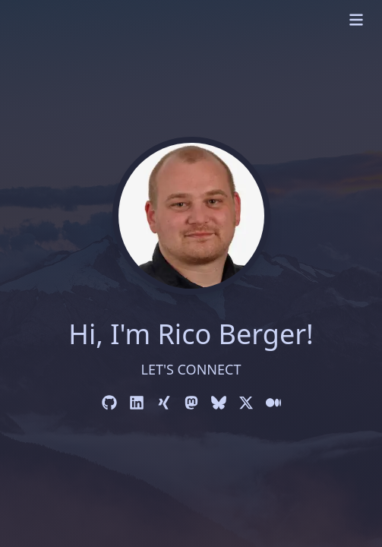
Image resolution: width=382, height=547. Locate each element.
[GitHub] (109, 402)
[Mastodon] (191, 402)
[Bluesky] (218, 402)
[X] (246, 402)
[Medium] (273, 402)
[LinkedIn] (136, 402)
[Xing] (164, 402)
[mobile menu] (356, 19)
